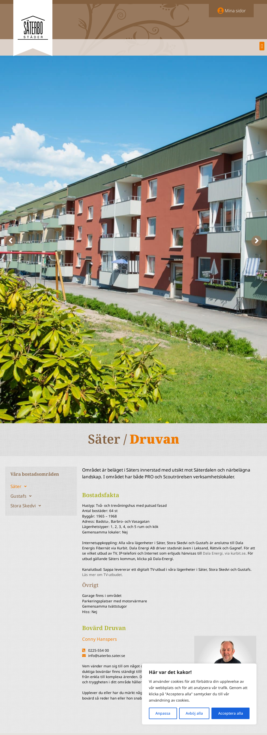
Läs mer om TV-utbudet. (102, 574)
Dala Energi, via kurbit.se (224, 553)
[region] (199, 694)
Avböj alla (194, 713)
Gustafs (22, 496)
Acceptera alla (230, 713)
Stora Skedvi (27, 505)
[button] (261, 46)
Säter (19, 486)
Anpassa (162, 713)
